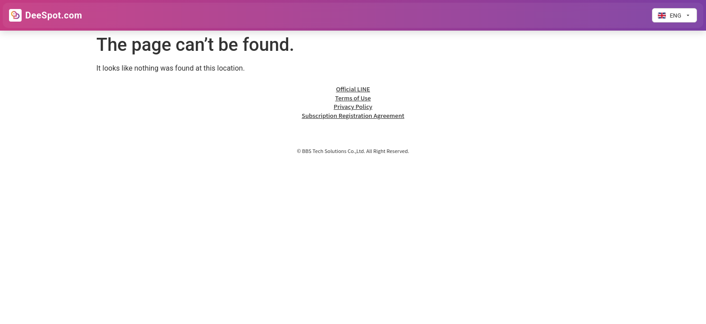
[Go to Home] (45, 15)
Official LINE (353, 89)
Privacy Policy (353, 106)
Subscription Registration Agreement (353, 115)
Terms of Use (353, 98)
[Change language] (674, 15)
